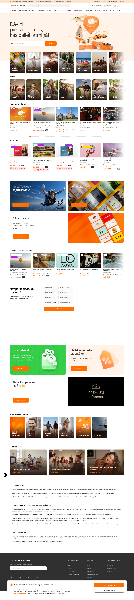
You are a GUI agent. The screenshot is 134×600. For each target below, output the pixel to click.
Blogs (69, 577)
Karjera (70, 574)
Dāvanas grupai (64, 297)
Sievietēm (104, 10)
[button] (124, 62)
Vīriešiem (111, 10)
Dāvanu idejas (23, 10)
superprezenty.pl (111, 577)
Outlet (118, 10)
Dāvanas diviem (49, 292)
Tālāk (59, 309)
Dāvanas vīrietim (49, 287)
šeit (64, 594)
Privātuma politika (20, 594)
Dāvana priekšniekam (50, 302)
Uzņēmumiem (97, 1)
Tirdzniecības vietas (112, 1)
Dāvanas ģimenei (49, 297)
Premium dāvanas (78, 10)
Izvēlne (13, 10)
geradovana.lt (110, 574)
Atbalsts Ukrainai (65, 302)
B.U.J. (104, 1)
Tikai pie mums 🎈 (67, 10)
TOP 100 (49, 10)
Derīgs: (14, 168)
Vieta (31, 10)
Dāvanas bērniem (65, 292)
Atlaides (97, 10)
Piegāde (89, 577)
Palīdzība (122, 1)
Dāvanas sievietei (65, 287)
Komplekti (41, 10)
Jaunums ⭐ (56, 10)
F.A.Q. (89, 574)
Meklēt (51, 44)
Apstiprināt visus (109, 585)
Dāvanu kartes (89, 10)
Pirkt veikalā (90, 580)
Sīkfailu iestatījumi (109, 590)
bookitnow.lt (110, 580)
